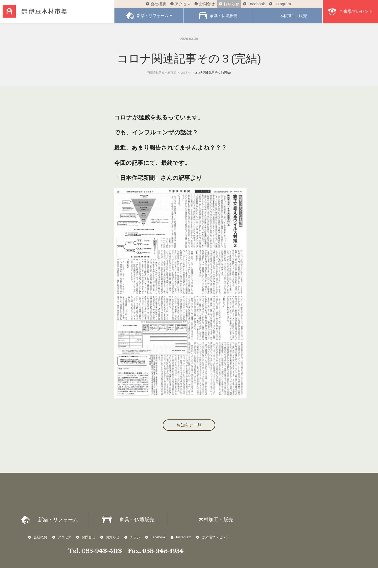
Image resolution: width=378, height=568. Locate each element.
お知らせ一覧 (189, 425)
